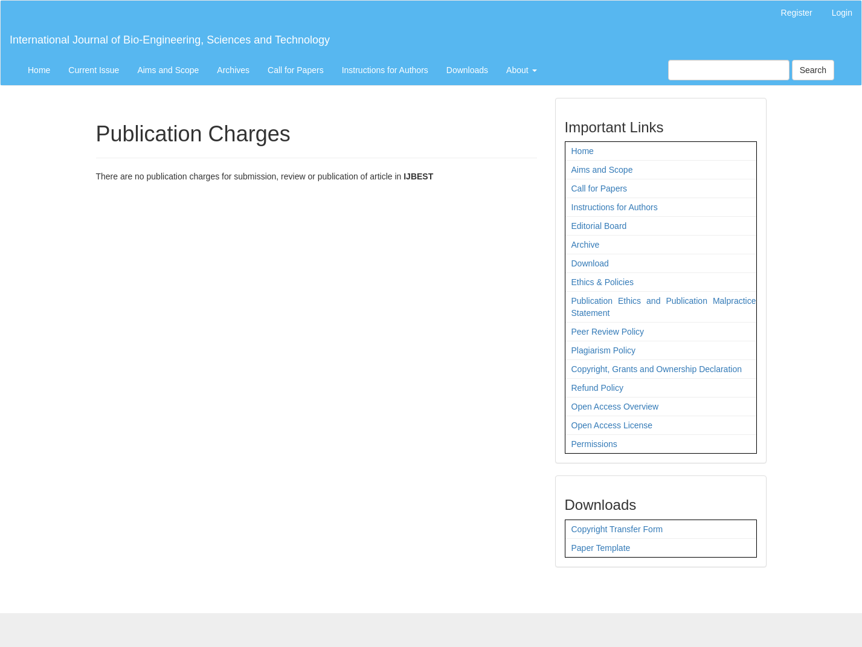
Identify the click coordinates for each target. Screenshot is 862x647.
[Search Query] (729, 70)
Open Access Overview (615, 406)
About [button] (521, 70)
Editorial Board (599, 226)
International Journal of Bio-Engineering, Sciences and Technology (170, 40)
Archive (585, 244)
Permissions (594, 444)
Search (813, 70)
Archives (233, 70)
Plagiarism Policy (603, 350)
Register (796, 13)
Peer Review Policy (608, 331)
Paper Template (601, 548)
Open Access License (612, 425)
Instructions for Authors (385, 70)
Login (842, 13)
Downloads (467, 70)
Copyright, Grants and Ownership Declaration (656, 369)
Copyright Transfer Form (617, 529)
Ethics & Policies (602, 282)
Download (590, 263)
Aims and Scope (168, 70)
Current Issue (93, 70)
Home (39, 70)
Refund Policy (597, 388)
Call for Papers (296, 70)
